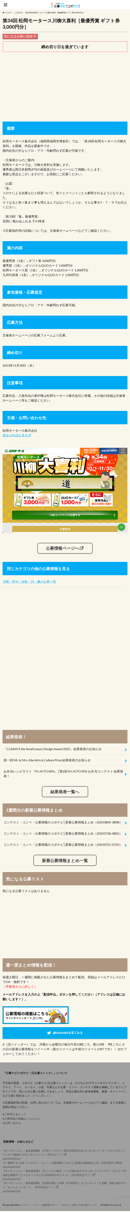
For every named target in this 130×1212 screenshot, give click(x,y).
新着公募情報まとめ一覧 (65, 860)
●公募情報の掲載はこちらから (21, 1119)
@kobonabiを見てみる (68, 1033)
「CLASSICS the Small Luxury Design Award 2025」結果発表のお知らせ (53, 749)
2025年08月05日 (65, 1188)
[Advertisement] (65, 85)
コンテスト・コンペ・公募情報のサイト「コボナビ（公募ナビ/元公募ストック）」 (59, 1205)
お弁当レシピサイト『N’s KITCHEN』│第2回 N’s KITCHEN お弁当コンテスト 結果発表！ (63, 774)
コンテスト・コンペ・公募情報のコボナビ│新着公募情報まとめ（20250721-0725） (63, 845)
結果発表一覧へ (64, 792)
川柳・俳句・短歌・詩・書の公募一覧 (29, 582)
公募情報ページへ (62, 548)
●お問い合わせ (12, 1124)
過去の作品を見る (15, 435)
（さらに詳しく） (41, 1096)
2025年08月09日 (65, 1165)
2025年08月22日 (65, 1155)
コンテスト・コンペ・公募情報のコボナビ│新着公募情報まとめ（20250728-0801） (63, 834)
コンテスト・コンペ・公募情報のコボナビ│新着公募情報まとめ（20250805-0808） (63, 822)
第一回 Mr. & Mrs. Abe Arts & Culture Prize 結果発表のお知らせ (47, 760)
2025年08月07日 (65, 1175)
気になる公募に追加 (20, 36)
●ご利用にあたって (14, 1115)
